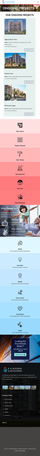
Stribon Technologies (20, 450)
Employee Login (9, 405)
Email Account (8, 399)
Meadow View (9, 73)
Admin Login (8, 402)
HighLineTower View (11, 39)
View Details (29, 49)
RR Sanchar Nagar (10, 105)
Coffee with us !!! (20, 354)
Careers (6, 412)
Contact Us (7, 415)
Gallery (6, 409)
